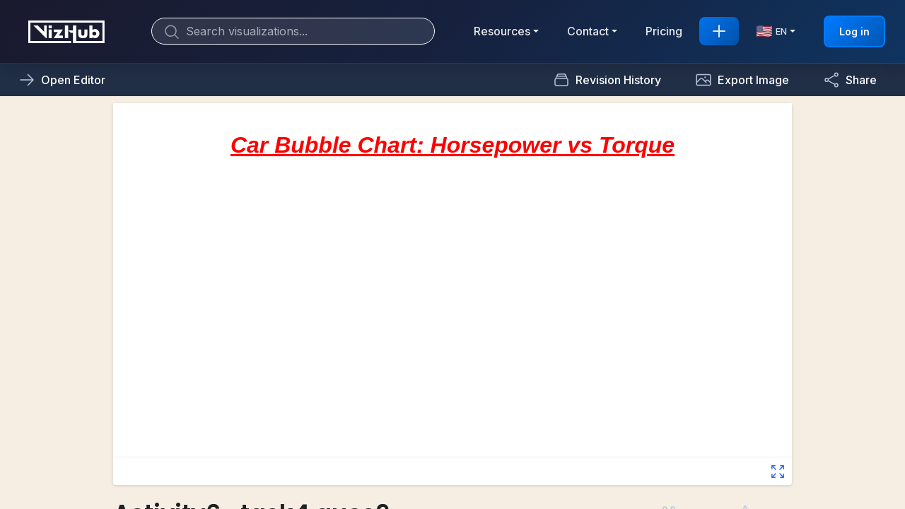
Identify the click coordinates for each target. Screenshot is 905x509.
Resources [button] (502, 31)
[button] (742, 79)
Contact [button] (588, 31)
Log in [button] (854, 31)
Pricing (664, 31)
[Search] (293, 31)
